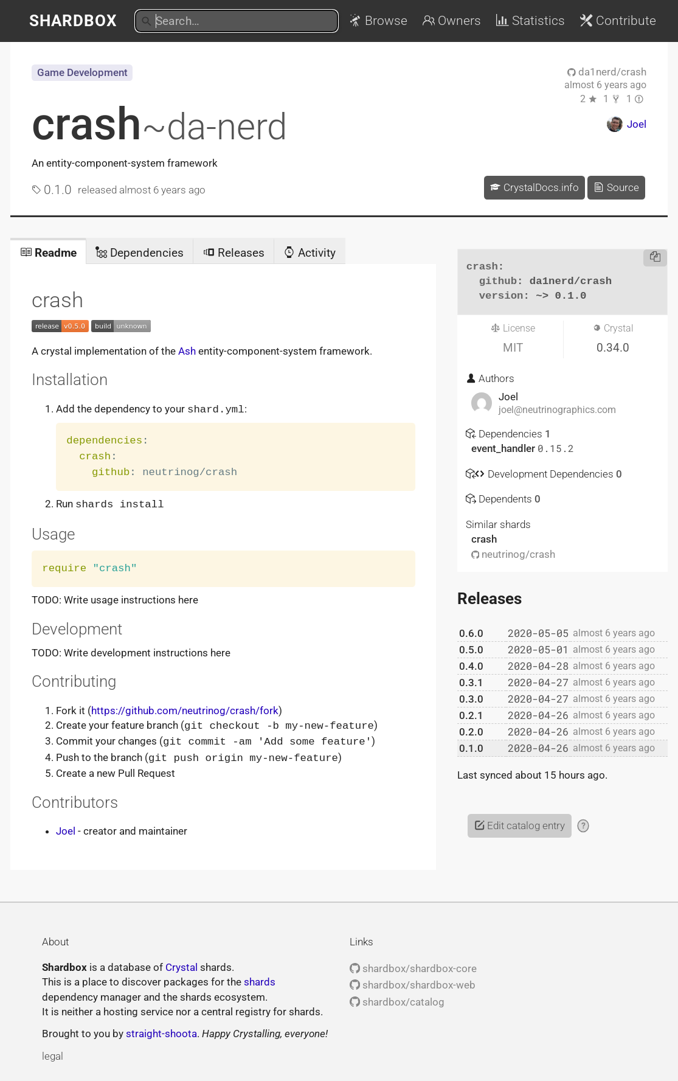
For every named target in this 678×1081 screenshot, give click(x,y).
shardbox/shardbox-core (413, 965)
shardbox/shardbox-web (413, 982)
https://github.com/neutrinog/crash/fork (184, 709)
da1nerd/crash (606, 72)
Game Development (82, 72)
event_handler (504, 448)
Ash (187, 351)
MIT (513, 348)
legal (52, 1053)
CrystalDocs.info (534, 187)
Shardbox (73, 21)
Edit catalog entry (519, 825)
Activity (309, 253)
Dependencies (139, 253)
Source (615, 187)
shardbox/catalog (397, 999)
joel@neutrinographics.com (557, 410)
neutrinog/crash (513, 554)
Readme (48, 253)
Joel (65, 828)
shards (259, 979)
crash (159, 124)
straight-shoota (161, 1030)
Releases (234, 253)
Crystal (181, 964)
